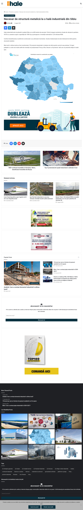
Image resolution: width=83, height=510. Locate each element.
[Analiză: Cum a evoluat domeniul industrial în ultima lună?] (22, 273)
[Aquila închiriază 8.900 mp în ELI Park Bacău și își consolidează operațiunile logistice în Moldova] (14, 421)
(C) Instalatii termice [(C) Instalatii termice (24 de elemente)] (26, 468)
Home (6, 12)
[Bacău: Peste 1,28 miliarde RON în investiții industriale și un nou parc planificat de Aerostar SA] (67, 188)
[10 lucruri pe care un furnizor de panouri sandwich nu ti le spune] (47, 264)
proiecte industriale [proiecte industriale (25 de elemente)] (6, 474)
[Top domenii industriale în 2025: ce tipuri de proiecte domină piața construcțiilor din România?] (14, 436)
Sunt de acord (34, 507)
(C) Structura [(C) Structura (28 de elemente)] (50, 468)
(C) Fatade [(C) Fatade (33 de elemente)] (17, 468)
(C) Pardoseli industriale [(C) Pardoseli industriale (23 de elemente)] (39, 468)
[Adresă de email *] (41, 315)
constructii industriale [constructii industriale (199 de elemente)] (7, 471)
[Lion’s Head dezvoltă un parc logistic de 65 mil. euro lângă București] (15, 188)
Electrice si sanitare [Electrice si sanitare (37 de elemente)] (18, 471)
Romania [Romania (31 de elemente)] (15, 474)
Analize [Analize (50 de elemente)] (72, 468)
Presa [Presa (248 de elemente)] (70, 471)
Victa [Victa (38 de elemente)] (29, 474)
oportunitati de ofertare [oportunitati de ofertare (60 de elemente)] (50, 471)
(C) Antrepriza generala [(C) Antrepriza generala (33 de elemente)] (7, 468)
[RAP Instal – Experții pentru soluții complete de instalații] (68, 452)
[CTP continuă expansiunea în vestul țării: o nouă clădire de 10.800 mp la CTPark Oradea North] (68, 436)
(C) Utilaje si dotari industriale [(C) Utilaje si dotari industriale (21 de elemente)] (61, 468)
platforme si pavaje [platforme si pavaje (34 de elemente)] (62, 471)
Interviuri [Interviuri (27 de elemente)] (28, 471)
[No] (81, 505)
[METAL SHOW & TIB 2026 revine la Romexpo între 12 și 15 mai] (41, 421)
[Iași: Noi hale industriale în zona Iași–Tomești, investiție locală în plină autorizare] (41, 188)
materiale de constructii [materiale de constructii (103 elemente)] (37, 471)
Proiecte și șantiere (14, 12)
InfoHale (9, 23)
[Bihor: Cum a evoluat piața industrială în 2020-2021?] (47, 272)
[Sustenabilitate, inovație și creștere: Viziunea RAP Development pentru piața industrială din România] (41, 452)
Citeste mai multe (48, 507)
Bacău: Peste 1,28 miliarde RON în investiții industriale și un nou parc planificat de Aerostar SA (67, 198)
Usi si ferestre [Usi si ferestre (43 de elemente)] (23, 474)
